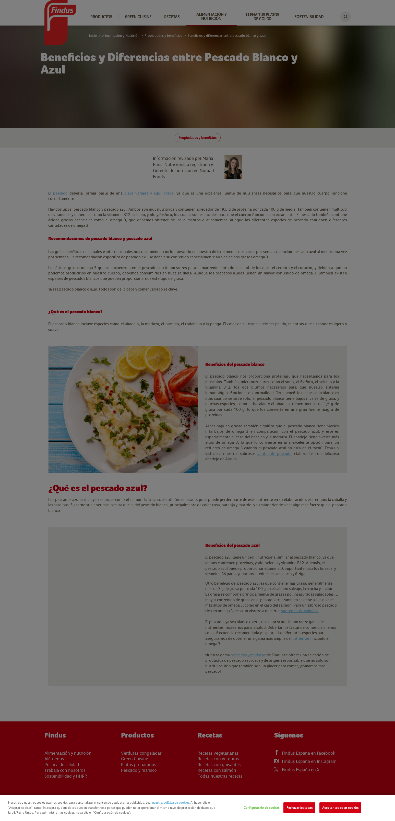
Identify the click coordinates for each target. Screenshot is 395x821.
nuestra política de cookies (170, 802)
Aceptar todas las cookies (340, 808)
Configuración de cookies (261, 808)
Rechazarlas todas (299, 808)
